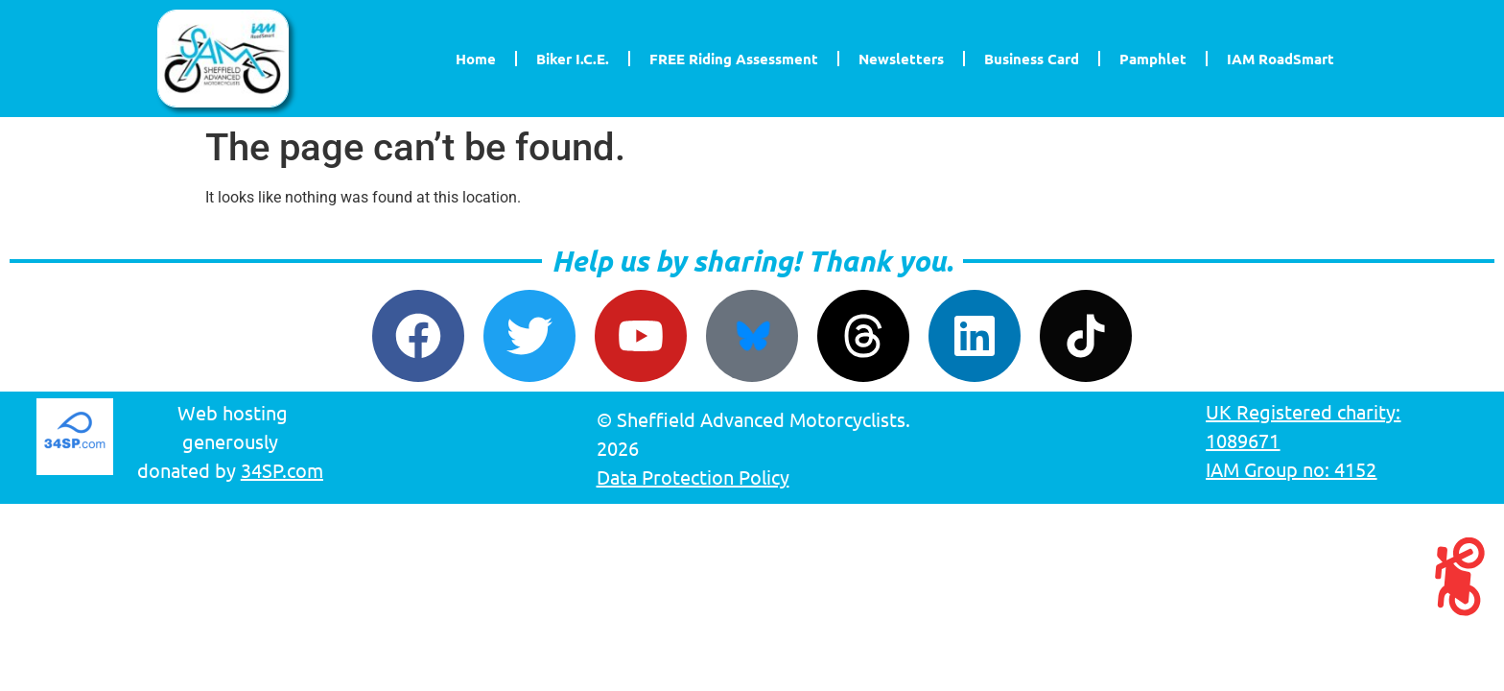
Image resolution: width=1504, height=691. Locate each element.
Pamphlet (1153, 58)
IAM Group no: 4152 (1291, 469)
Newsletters (901, 58)
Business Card (1031, 58)
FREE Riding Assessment (733, 58)
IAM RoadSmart (1280, 58)
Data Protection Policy (693, 476)
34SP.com (282, 470)
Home (476, 58)
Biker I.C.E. (572, 58)
